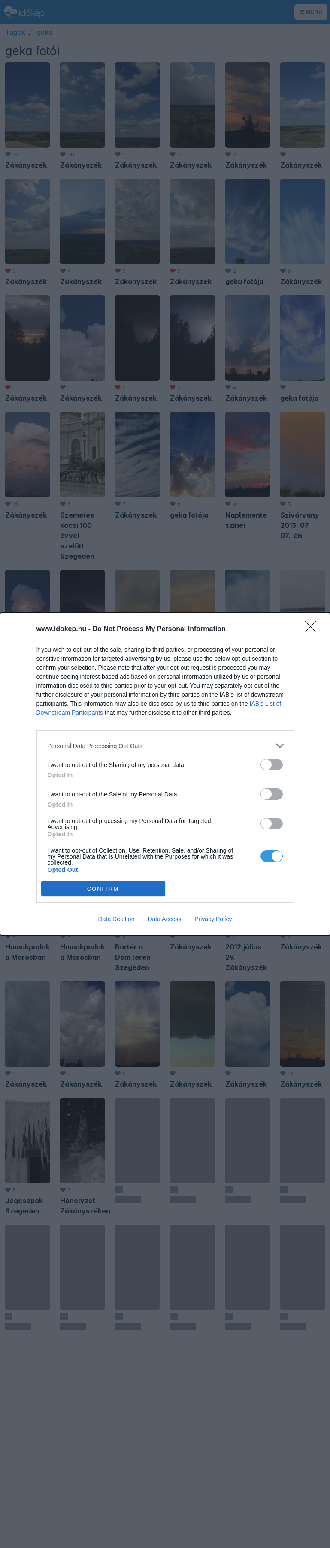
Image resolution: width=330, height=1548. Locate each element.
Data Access (164, 919)
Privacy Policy (213, 919)
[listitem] (165, 745)
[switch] (271, 764)
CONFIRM (103, 889)
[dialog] (165, 774)
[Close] (313, 629)
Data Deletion (116, 919)
